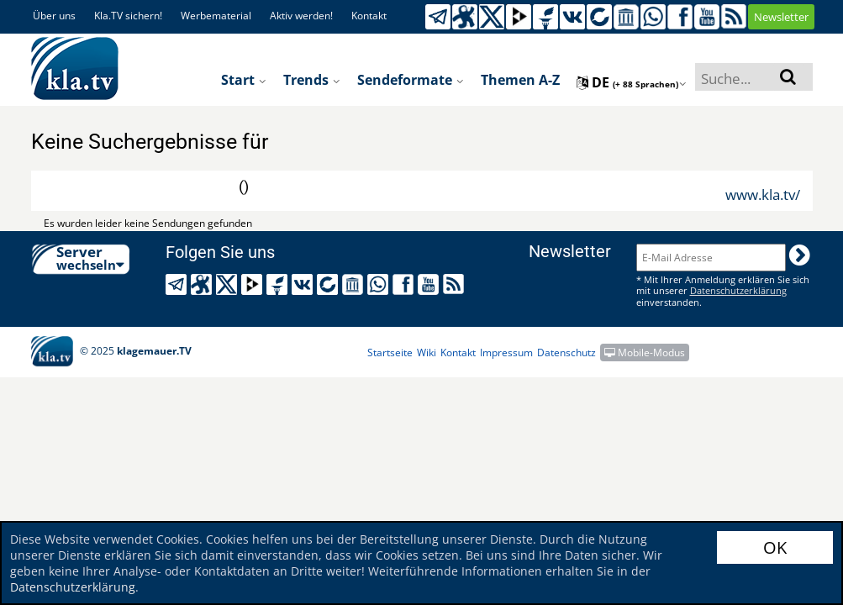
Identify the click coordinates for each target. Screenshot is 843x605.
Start (243, 80)
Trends (311, 80)
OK (775, 547)
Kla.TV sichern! (128, 15)
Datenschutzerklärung (72, 587)
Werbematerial (216, 15)
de (632, 82)
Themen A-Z (520, 80)
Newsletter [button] (781, 16)
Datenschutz (566, 352)
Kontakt (369, 15)
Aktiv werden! (301, 15)
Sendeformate (410, 80)
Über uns (54, 15)
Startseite (390, 352)
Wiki (426, 352)
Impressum (506, 352)
